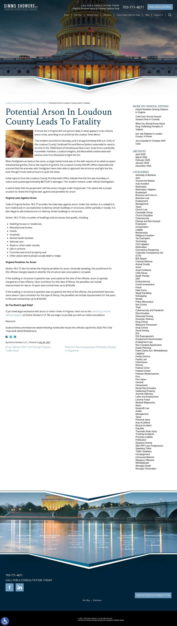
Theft (138, 307)
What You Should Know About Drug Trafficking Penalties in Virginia (150, 126)
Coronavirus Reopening (147, 250)
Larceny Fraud (143, 399)
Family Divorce (143, 356)
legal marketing (98, 620)
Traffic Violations (144, 451)
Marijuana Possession (146, 325)
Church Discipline (144, 215)
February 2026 (143, 160)
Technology (141, 241)
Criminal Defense (40, 103)
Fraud (138, 287)
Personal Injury (143, 420)
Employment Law (144, 342)
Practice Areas (92, 15)
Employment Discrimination (149, 339)
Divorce (139, 365)
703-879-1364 (26, 575)
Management (142, 204)
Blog (147, 15)
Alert (138, 178)
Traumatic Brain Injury (146, 431)
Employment (142, 201)
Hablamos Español (160, 6)
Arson (138, 267)
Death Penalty (142, 276)
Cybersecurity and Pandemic (150, 310)
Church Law (141, 209)
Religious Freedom (145, 235)
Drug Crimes (142, 322)
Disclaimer (97, 600)
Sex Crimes (141, 305)
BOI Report (141, 258)
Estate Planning (143, 348)
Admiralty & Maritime (146, 175)
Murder (139, 299)
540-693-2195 (51, 577)
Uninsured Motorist (145, 457)
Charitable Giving (144, 212)
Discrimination (142, 313)
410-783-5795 (103, 575)
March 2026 (141, 157)
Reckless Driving (144, 443)
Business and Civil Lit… (147, 195)
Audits (139, 411)
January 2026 (142, 163)
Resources (107, 15)
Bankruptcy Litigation (146, 189)
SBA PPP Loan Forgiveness (149, 446)
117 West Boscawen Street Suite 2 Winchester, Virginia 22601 (49, 571)
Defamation (141, 247)
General (139, 382)
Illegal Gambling (143, 293)
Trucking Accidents (145, 434)
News (138, 405)
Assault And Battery (145, 181)
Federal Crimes (143, 371)
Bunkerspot (141, 192)
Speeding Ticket (143, 448)
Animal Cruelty (143, 264)
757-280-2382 (155, 573)
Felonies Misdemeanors (147, 374)
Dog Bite (140, 428)
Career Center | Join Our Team (128, 15)
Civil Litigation (142, 244)
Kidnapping (141, 296)
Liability (139, 230)
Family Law (141, 359)
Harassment (141, 385)
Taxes (138, 207)
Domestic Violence (145, 319)
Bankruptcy (141, 186)
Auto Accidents (143, 422)
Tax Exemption (143, 238)
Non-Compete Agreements (149, 345)
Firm (138, 376)
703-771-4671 (133, 7)
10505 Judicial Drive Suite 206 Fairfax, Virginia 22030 (127, 572)
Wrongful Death (143, 466)
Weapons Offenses (145, 460)
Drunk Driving (142, 330)
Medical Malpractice (145, 402)
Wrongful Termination (146, 469)
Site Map (86, 600)
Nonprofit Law (142, 408)
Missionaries (142, 233)
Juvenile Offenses (144, 394)
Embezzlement (143, 281)
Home (66, 15)
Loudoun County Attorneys (16, 103)
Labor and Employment (147, 397)
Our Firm (78, 15)
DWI (138, 278)
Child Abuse (141, 273)
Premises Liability (144, 437)
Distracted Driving (144, 316)
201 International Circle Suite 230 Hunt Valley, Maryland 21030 (101, 570)
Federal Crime (142, 368)
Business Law (142, 198)
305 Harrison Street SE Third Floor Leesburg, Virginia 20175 (24, 570)
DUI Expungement (145, 336)
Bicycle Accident (144, 425)
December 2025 (143, 166)
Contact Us (158, 15)
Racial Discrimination (146, 388)
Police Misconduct (144, 302)
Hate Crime (141, 290)
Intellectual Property (145, 391)
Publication (141, 440)
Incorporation (142, 227)
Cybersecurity (142, 218)
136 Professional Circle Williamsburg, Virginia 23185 (153, 569)
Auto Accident (142, 184)
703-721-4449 (77, 575)
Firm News (141, 379)
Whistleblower (142, 463)
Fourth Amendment (145, 284)
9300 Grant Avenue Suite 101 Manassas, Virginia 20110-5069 (76, 570)
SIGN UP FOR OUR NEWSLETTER (153, 595)
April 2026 (140, 154)
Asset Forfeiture (143, 270)
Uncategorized (143, 454)
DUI (137, 333)
